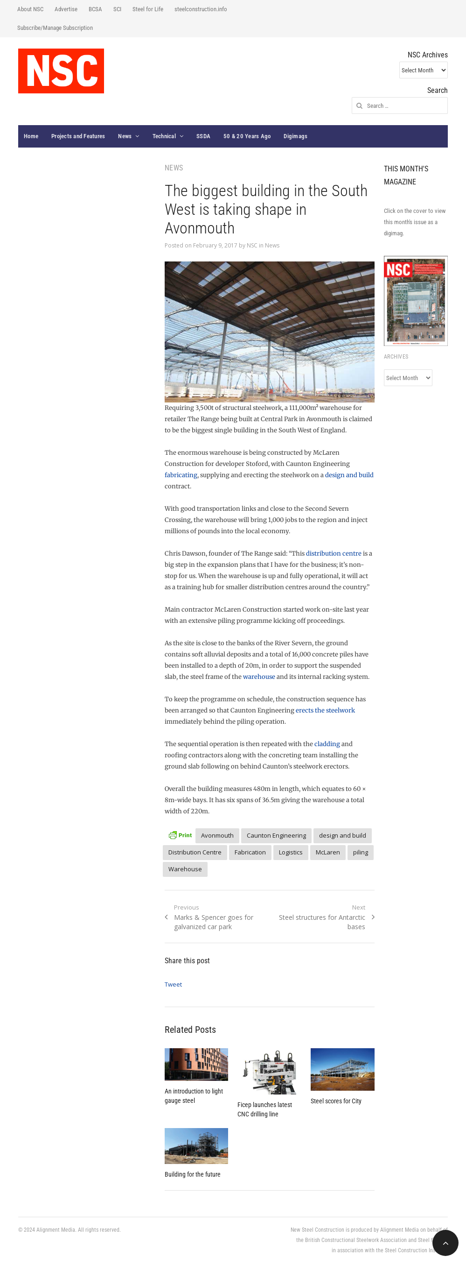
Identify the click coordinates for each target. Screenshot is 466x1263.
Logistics (291, 852)
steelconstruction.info (200, 9)
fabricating (181, 475)
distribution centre (334, 553)
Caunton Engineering (276, 835)
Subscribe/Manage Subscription (55, 27)
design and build (349, 475)
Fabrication (250, 852)
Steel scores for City (336, 1101)
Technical (164, 136)
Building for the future (193, 1174)
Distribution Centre (195, 852)
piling (360, 852)
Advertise (66, 9)
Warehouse (185, 869)
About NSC (30, 9)
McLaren (328, 852)
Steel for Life (147, 9)
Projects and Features (78, 136)
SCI (117, 9)
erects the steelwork (325, 710)
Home (31, 136)
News (125, 136)
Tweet (173, 984)
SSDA (203, 136)
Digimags (295, 136)
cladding (327, 744)
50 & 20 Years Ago (247, 136)
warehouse (259, 677)
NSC (252, 245)
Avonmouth (217, 835)
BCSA (95, 9)
